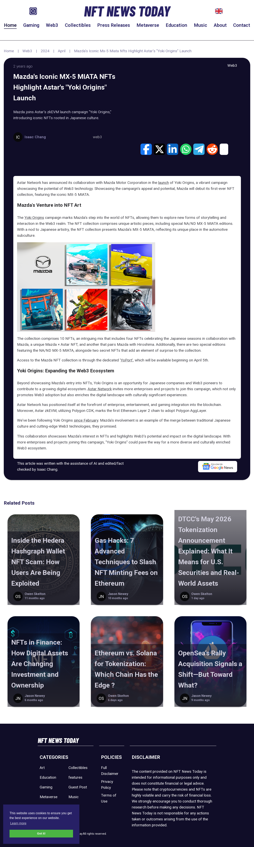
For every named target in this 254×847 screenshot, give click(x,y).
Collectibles (78, 25)
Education (176, 25)
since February (86, 420)
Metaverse (148, 25)
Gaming (31, 25)
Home (10, 25)
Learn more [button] (18, 823)
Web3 (52, 25)
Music (200, 25)
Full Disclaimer (109, 770)
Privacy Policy (107, 784)
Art (42, 767)
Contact (241, 25)
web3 (97, 137)
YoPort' (127, 360)
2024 (45, 51)
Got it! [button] (41, 833)
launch (163, 182)
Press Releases (113, 25)
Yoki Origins (34, 217)
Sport (73, 806)
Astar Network (100, 389)
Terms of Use (108, 798)
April (61, 51)
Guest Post (77, 787)
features (75, 777)
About (220, 25)
